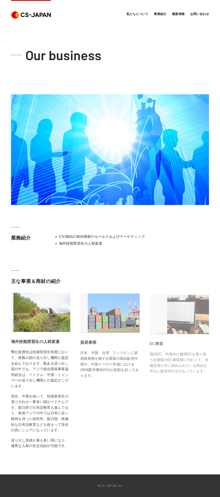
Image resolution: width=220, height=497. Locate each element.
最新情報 (178, 14)
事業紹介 (160, 14)
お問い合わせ (199, 14)
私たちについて (137, 14)
